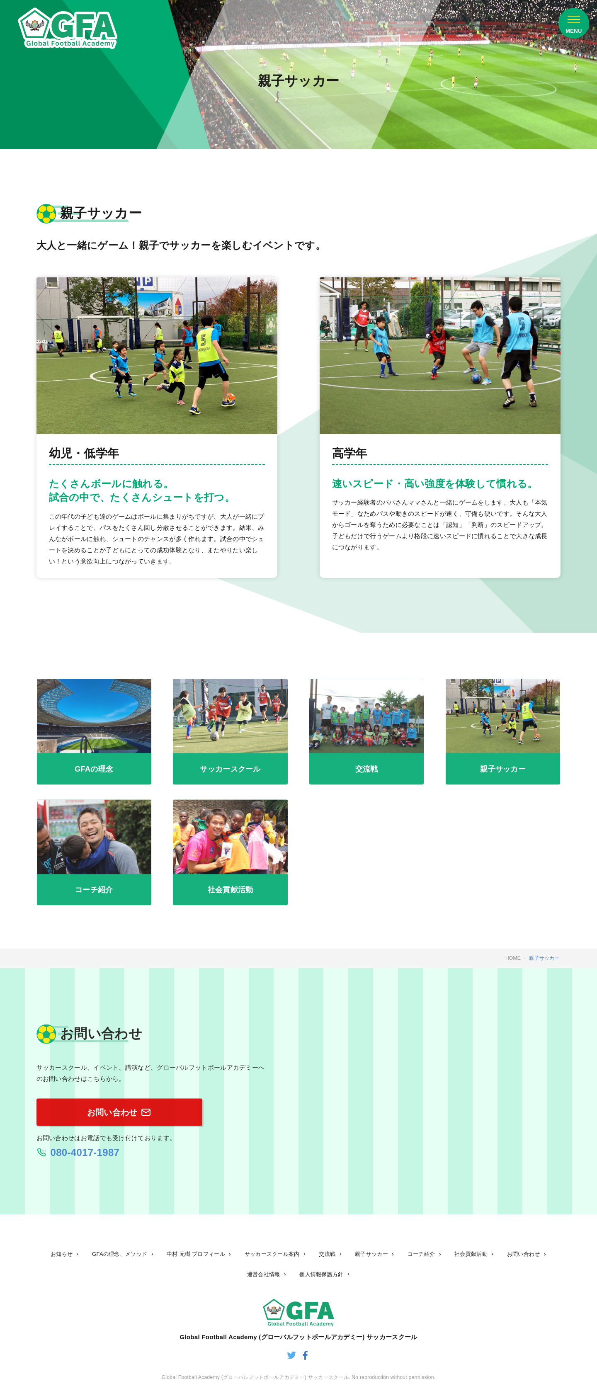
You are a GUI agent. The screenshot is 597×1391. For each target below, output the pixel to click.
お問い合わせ (523, 1254)
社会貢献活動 (471, 1254)
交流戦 (327, 1254)
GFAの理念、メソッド (119, 1254)
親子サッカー (371, 1254)
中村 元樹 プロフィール (196, 1254)
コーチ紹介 (421, 1254)
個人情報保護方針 (321, 1274)
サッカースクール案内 (272, 1254)
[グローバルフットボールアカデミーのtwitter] (291, 1356)
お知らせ (62, 1254)
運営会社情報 (263, 1274)
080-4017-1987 (85, 1156)
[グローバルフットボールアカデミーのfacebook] (305, 1356)
